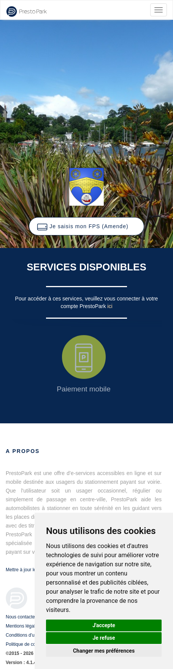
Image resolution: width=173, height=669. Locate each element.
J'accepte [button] (103, 625)
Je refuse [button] (103, 638)
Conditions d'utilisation (28, 635)
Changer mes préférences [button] (104, 651)
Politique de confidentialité (32, 644)
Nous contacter (21, 617)
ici (109, 306)
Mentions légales (23, 626)
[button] (86, 226)
